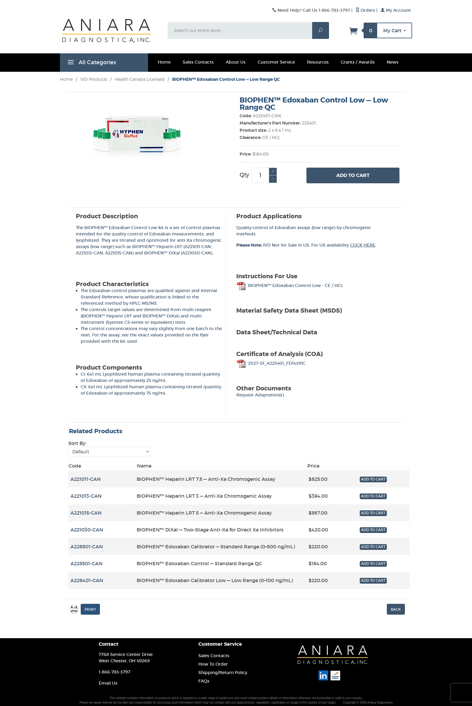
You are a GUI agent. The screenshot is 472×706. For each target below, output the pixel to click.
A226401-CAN (86, 580)
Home (164, 62)
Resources (318, 62)
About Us (236, 62)
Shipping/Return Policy (222, 672)
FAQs (204, 681)
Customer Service (276, 62)
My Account (395, 10)
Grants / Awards (358, 62)
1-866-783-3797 (114, 672)
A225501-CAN (86, 563)
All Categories (91, 63)
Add (353, 175)
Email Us (108, 683)
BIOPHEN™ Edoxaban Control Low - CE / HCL (289, 285)
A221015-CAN (118, 253)
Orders (365, 10)
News (393, 62)
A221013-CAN (89, 253)
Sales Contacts (198, 62)
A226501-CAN (86, 547)
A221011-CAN (198, 246)
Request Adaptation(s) (260, 395)
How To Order (213, 664)
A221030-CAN (196, 253)
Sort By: (77, 443)
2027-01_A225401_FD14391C (271, 363)
